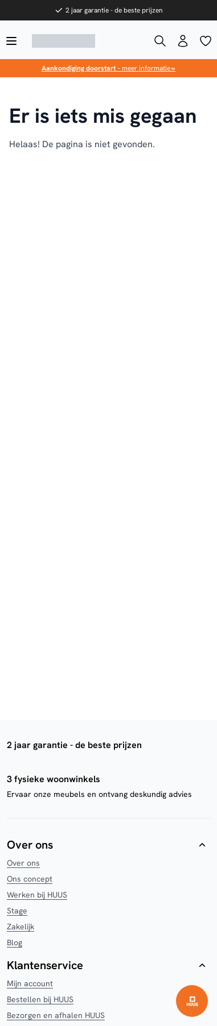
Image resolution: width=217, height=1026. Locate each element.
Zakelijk (20, 926)
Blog (14, 942)
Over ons (23, 863)
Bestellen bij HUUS (40, 999)
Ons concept (29, 879)
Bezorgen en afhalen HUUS (56, 1015)
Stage (17, 910)
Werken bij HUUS (37, 895)
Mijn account (30, 983)
